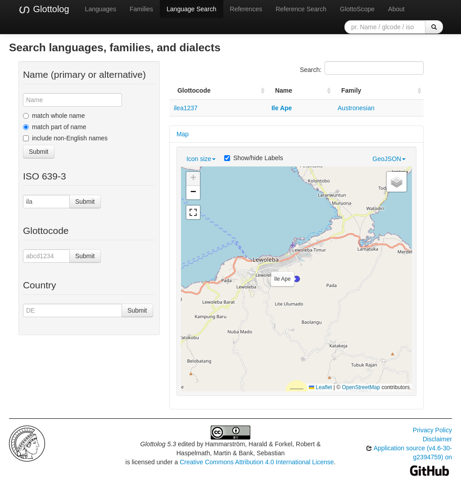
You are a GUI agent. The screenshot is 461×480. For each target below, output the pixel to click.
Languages (100, 9)
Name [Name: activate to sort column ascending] (283, 90)
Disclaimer (437, 439)
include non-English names (65, 138)
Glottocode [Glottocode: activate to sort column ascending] (194, 90)
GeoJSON (389, 158)
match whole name (54, 115)
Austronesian (356, 108)
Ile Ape (281, 108)
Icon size (201, 158)
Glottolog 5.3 (158, 444)
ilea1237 (186, 108)
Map (182, 134)
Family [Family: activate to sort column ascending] (351, 90)
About (396, 9)
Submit (39, 151)
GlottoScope (357, 9)
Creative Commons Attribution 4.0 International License (257, 462)
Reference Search (301, 9)
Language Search (192, 9)
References (246, 9)
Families (141, 9)
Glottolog (43, 9)
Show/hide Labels (253, 157)
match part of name (54, 126)
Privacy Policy (432, 430)
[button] (296, 278)
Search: (362, 68)
